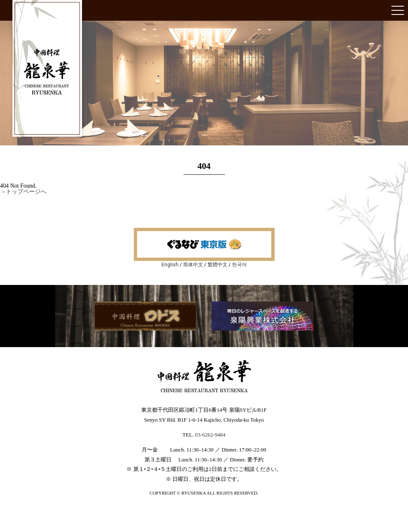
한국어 (239, 265)
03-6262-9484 (210, 435)
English (170, 265)
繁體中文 (217, 265)
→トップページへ (23, 191)
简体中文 (193, 265)
